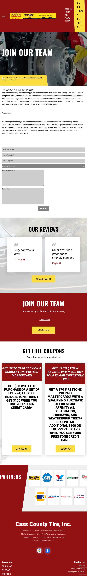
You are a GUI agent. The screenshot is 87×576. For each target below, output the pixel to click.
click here (43, 330)
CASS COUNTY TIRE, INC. (13, 90)
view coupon (22, 448)
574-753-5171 (79, 22)
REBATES (6, 574)
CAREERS (29, 90)
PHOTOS (6, 570)
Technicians (6, 113)
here (14, 130)
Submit (43, 208)
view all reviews (43, 278)
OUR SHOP (7, 566)
